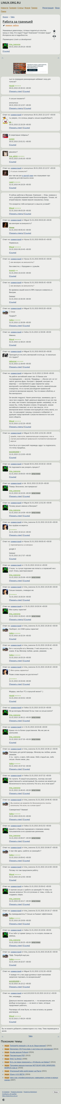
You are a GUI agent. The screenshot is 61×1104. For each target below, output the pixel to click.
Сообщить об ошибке (9, 1094)
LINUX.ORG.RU (11, 3)
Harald (11, 86)
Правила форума (16, 1092)
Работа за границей (18, 21)
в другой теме (27, 176)
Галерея (12, 8)
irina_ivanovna (14, 44)
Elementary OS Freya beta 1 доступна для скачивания (31, 1049)
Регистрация (48, 8)
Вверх (56, 1092)
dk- (10, 122)
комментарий (16, 115)
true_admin (13, 156)
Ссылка (6, 51)
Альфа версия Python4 (19, 1052)
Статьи (20, 8)
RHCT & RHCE (16, 1059)
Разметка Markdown (30, 1092)
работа (16, 25)
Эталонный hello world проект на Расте (25, 1071)
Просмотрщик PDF (17, 1055)
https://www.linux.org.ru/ (9, 1096)
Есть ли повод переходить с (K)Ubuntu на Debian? (30, 1062)
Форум (27, 8)
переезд (9, 25)
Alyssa (11, 227)
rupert (11, 182)
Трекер (34, 8)
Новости (4, 8)
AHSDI (11, 139)
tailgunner (13, 361)
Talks (13, 17)
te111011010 (14, 452)
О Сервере (6, 1092)
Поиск (3, 11)
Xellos (11, 320)
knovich (12, 270)
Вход (57, 8)
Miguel (11, 208)
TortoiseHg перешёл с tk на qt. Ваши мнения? (28, 1046)
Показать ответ (16, 91)
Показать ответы (16, 108)
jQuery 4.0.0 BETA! (17, 1074)
